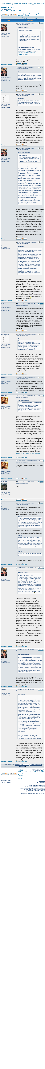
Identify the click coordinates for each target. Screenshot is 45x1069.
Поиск (8, 3)
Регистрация (32, 3)
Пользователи (16, 3)
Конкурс (27, 15)
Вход (34, 5)
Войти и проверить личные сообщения (20, 5)
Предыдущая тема (27, 18)
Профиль (40, 3)
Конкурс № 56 (8, 7)
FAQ (3, 3)
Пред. (9, 9)
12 (16, 10)
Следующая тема (38, 18)
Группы (24, 3)
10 (12, 10)
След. (19, 10)
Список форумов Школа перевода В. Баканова (20, 772)
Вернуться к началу (6, 64)
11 (14, 10)
